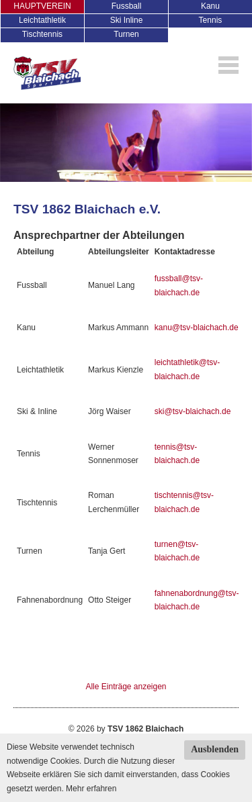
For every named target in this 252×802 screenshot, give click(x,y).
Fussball (127, 6)
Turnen (126, 34)
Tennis (210, 20)
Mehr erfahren (91, 788)
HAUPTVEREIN (42, 6)
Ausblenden (215, 749)
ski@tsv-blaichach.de (193, 411)
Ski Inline (126, 20)
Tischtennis (42, 34)
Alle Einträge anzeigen (125, 686)
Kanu (210, 6)
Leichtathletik (42, 20)
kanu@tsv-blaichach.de (197, 327)
